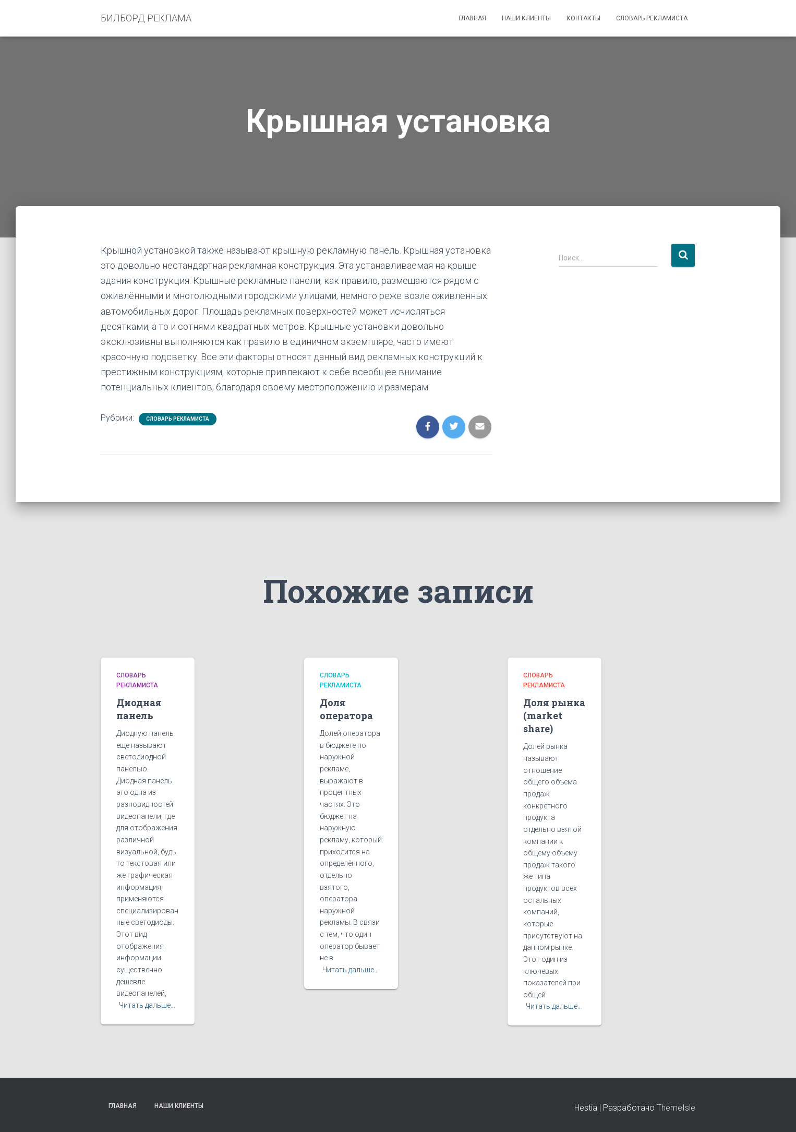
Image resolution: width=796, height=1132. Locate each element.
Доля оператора (346, 709)
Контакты (583, 18)
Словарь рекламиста (652, 18)
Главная (472, 18)
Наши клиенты (526, 18)
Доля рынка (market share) (554, 715)
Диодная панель (139, 709)
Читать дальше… (147, 1005)
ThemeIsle (676, 1108)
